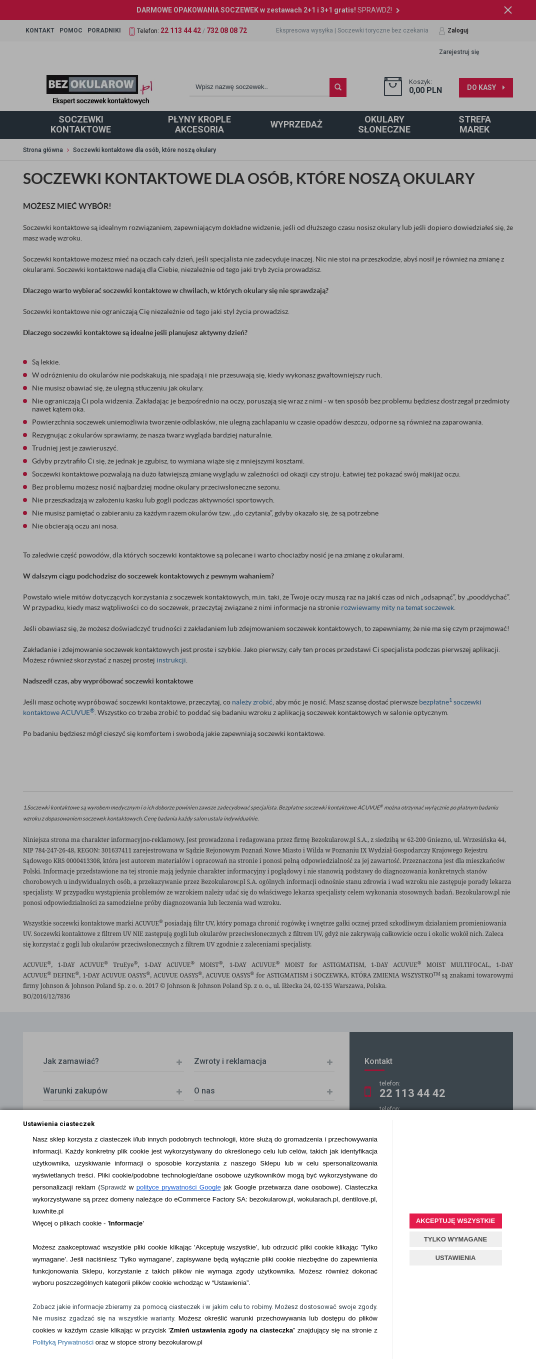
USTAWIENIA (456, 1258)
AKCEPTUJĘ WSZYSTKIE (455, 1220)
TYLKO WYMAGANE (455, 1239)
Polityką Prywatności (63, 1342)
